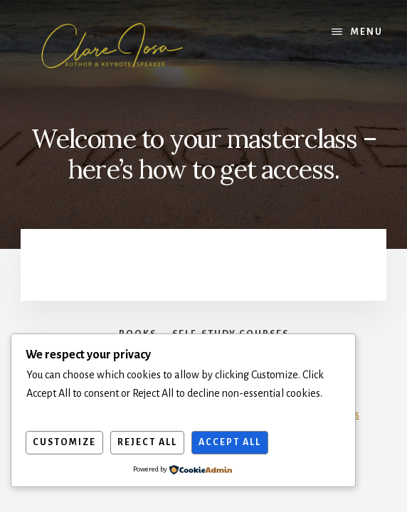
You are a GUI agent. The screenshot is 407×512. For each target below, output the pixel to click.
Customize (64, 442)
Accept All (230, 442)
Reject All (147, 442)
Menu (367, 32)
